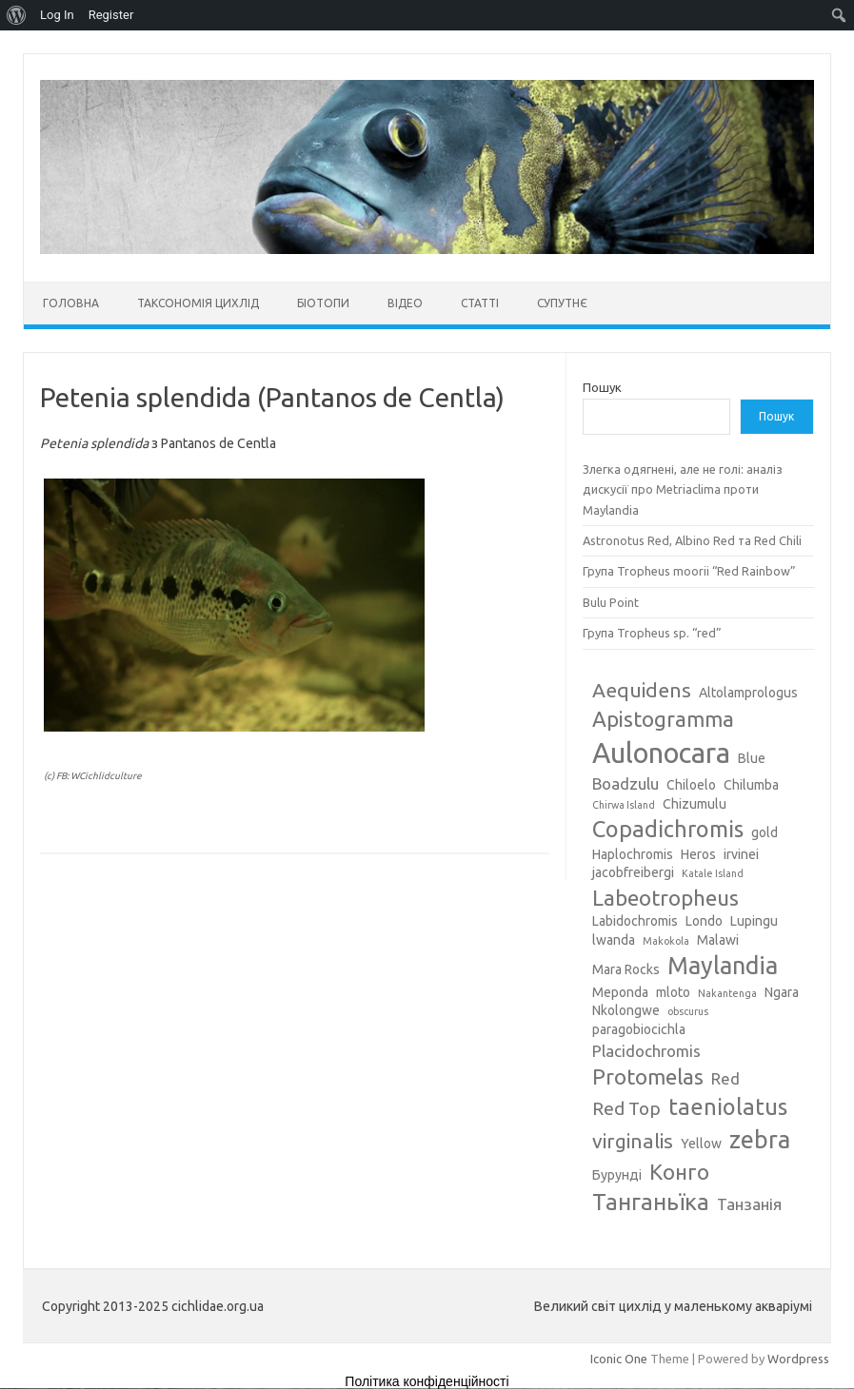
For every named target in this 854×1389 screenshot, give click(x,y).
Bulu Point (611, 602)
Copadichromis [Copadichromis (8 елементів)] (668, 828)
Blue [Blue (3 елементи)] (751, 758)
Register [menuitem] (111, 15)
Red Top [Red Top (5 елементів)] (626, 1108)
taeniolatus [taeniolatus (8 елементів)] (727, 1106)
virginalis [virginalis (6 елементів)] (632, 1140)
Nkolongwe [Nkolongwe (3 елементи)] (626, 1010)
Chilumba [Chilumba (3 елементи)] (751, 784)
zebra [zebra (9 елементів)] (759, 1139)
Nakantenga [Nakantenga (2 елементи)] (727, 993)
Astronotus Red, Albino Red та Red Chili (692, 540)
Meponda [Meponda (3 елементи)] (620, 992)
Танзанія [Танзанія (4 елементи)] (749, 1204)
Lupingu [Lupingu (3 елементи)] (754, 921)
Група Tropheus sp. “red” (652, 632)
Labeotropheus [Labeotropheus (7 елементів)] (665, 898)
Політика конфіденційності (426, 1381)
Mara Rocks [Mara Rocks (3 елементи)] (626, 969)
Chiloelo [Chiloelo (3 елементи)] (691, 784)
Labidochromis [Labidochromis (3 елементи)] (635, 921)
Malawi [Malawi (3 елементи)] (718, 940)
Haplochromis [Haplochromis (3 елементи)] (632, 854)
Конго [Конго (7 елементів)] (679, 1172)
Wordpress (798, 1358)
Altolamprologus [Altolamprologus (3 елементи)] (748, 692)
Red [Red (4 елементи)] (725, 1078)
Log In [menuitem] (57, 15)
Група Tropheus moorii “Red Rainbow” (689, 570)
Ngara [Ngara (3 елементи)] (782, 992)
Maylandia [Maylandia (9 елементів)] (722, 965)
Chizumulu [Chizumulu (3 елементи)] (694, 804)
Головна (71, 303)
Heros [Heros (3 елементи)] (698, 854)
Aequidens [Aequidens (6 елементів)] (641, 689)
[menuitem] (16, 15)
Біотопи (323, 303)
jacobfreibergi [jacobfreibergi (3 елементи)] (633, 872)
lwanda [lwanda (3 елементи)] (613, 940)
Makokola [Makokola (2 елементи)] (666, 941)
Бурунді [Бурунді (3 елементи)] (617, 1175)
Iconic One (618, 1358)
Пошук (602, 387)
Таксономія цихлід (198, 303)
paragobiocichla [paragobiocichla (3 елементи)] (638, 1029)
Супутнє (562, 303)
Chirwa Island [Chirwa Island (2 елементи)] (623, 805)
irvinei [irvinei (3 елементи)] (741, 854)
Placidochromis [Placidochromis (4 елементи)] (646, 1051)
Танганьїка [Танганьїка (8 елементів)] (650, 1201)
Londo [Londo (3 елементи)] (704, 921)
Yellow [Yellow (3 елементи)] (701, 1143)
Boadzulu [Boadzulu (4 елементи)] (625, 783)
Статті (480, 303)
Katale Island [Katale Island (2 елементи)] (713, 873)
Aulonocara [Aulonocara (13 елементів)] (661, 753)
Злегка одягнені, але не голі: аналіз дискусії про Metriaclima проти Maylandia (683, 489)
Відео (405, 303)
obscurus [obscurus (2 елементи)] (687, 1011)
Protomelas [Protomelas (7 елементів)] (648, 1076)
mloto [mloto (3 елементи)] (673, 992)
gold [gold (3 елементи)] (764, 832)
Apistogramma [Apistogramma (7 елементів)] (663, 719)
